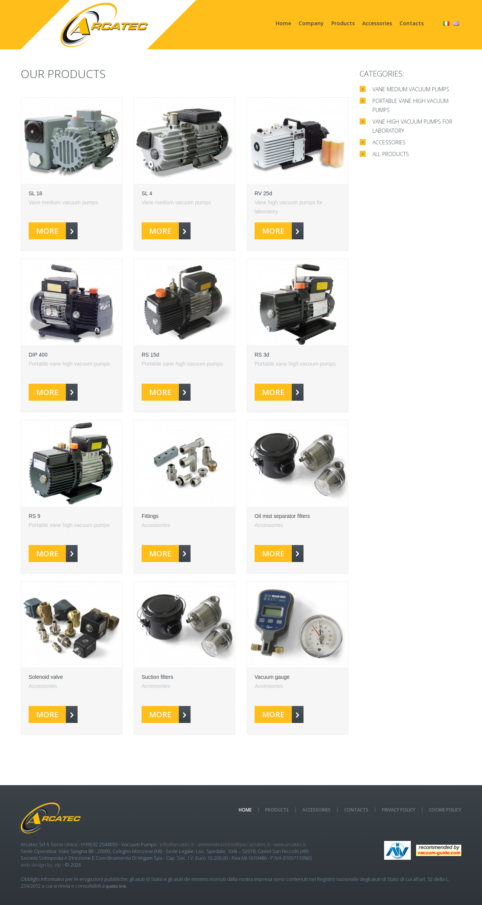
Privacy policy (398, 810)
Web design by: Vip (41, 864)
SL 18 (35, 193)
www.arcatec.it (290, 844)
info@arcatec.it (177, 844)
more (57, 230)
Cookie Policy (445, 810)
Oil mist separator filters (282, 516)
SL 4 (147, 193)
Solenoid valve (46, 677)
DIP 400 (38, 355)
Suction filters (157, 677)
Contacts (412, 23)
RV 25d (263, 193)
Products (343, 23)
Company (311, 23)
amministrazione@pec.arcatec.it (234, 844)
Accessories (377, 23)
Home (283, 23)
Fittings (150, 516)
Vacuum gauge (272, 677)
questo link (116, 886)
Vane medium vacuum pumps (410, 89)
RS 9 (34, 516)
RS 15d (150, 355)
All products (390, 154)
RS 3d (262, 355)
